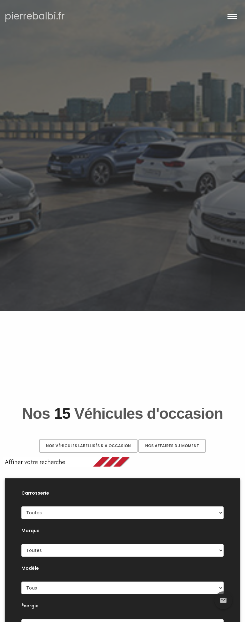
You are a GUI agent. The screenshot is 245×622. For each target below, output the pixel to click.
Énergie (30, 606)
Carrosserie (35, 493)
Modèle (30, 568)
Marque (30, 530)
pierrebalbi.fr (35, 16)
